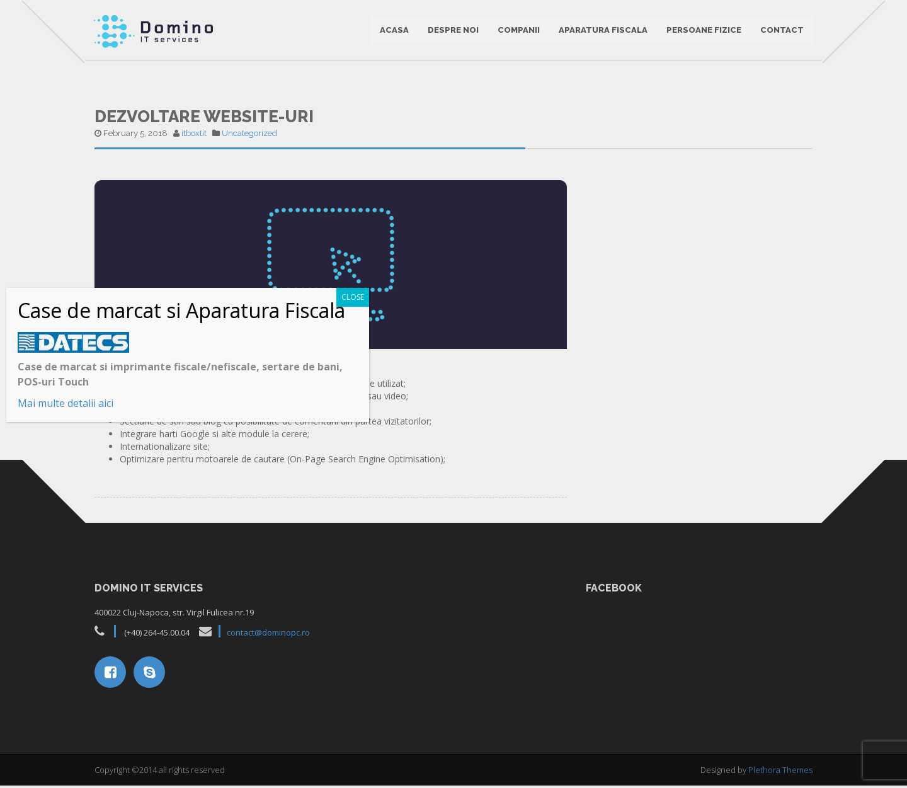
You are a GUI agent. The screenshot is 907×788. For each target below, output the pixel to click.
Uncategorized (249, 135)
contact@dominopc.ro (268, 635)
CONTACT (781, 31)
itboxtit (194, 135)
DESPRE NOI (452, 31)
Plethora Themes (780, 772)
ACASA (393, 31)
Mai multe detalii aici (65, 403)
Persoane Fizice (703, 31)
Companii (518, 31)
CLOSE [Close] (352, 297)
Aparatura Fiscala (602, 31)
